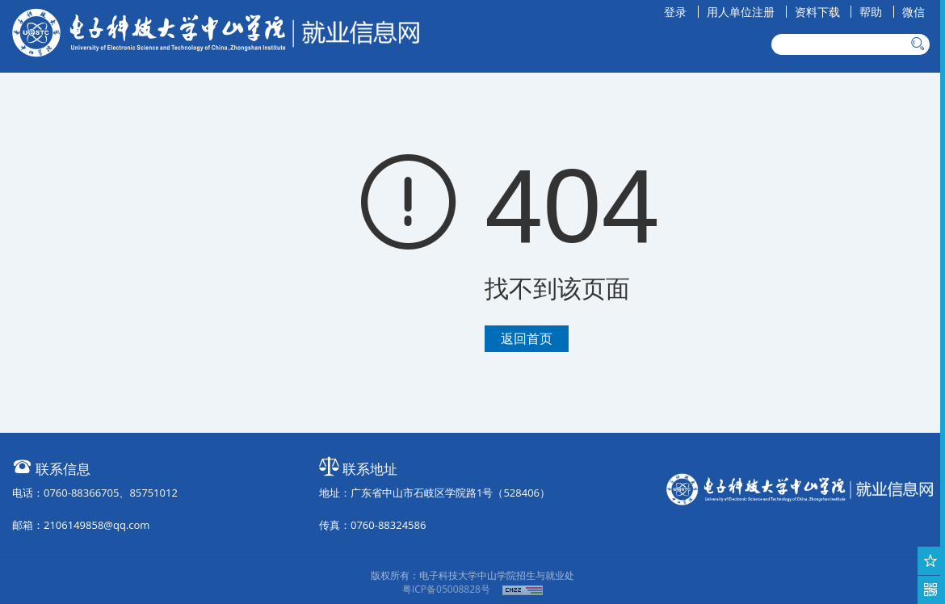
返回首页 (526, 338)
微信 (913, 12)
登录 (675, 12)
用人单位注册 (741, 12)
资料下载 (817, 12)
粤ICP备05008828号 (446, 589)
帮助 (870, 12)
